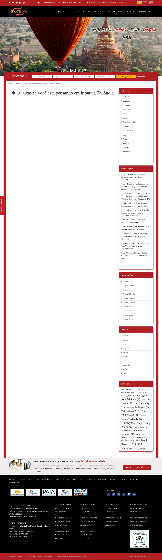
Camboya (125, 101)
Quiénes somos (90, 2)
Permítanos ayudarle (92, 461)
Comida (125, 126)
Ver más (149, 453)
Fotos (123, 480)
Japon (125, 369)
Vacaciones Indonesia (139, 518)
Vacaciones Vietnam (63, 505)
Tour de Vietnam (129, 282)
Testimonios (102, 2)
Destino (86, 11)
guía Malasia (110, 525)
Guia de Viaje (98, 11)
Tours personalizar (127, 11)
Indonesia (125, 152)
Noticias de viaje (128, 131)
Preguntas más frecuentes (48, 480)
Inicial (61, 11)
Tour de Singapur (129, 302)
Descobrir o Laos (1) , (129, 389)
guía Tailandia (136, 512)
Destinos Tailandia (138, 508)
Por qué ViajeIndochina (73, 480)
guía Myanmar (61, 525)
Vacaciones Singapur (88, 518)
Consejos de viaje (128, 122)
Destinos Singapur (87, 521)
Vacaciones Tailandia (139, 505)
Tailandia (125, 105)
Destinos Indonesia (138, 521)
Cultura (124, 118)
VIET (149, 556)
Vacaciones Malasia (113, 518)
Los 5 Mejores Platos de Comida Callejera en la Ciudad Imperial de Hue (134, 255)
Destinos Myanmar (62, 521)
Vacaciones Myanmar (63, 518)
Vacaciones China (87, 531)
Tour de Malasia (128, 307)
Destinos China (86, 535)
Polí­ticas (113, 480)
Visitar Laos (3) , (140, 403)
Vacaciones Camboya (88, 505)
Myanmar (125, 109)
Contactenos (145, 11)
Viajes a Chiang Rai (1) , (131, 411)
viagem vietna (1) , (140, 427)
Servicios (113, 2)
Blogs (121, 2)
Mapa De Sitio (14, 482)
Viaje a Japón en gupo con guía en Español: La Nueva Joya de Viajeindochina (135, 246)
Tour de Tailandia (129, 294)
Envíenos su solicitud (139, 467)
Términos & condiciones (96, 480)
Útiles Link (133, 480)
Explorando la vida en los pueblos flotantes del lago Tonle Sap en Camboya (134, 236)
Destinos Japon (61, 535)
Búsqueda (126, 77)
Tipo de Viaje (73, 11)
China (124, 139)
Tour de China (128, 319)
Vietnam (125, 97)
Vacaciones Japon (62, 531)
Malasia (125, 148)
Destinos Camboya (87, 508)
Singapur (125, 143)
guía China (84, 538)
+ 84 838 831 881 (49, 2)
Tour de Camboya (129, 286)
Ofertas (111, 11)
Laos (123, 114)
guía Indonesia (136, 525)
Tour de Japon (128, 315)
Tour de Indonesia (129, 311)
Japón (124, 135)
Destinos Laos (111, 508)
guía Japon (59, 538)
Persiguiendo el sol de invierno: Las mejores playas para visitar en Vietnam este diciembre (135, 213)
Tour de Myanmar (129, 298)
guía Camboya (85, 512)
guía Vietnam (60, 512)
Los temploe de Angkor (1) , (135, 407)
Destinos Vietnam (62, 508)
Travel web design (136, 556)
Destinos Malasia (112, 521)
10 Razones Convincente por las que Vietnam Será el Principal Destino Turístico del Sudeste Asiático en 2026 (136, 196)
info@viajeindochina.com (72, 2)
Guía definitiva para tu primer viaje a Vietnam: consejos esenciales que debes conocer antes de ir (135, 186)
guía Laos (109, 512)
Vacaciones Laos (112, 505)
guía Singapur (85, 525)
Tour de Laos (127, 290)
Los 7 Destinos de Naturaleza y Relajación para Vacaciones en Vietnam (133, 177)
